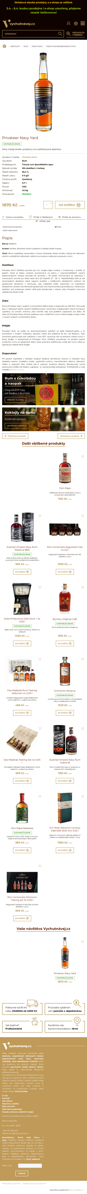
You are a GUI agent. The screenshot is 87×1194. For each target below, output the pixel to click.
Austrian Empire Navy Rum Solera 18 (64, 761)
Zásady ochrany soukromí (34, 1184)
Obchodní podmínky (12, 1109)
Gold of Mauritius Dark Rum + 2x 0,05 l (22, 620)
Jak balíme (7, 1101)
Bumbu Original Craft (65, 619)
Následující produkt (71, 436)
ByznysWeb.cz (76, 1190)
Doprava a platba (10, 1104)
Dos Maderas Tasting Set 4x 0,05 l (22, 761)
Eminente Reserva (64, 690)
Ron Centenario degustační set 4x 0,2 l (65, 548)
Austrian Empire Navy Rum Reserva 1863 (22, 548)
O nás (5, 1096)
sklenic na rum (17, 370)
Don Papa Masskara (22, 828)
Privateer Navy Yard (65, 973)
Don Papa (64, 488)
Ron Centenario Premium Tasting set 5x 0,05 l (22, 898)
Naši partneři (8, 1106)
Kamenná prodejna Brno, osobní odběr (20, 1116)
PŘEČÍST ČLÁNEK (15, 400)
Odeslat (25, 1173)
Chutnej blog (21, 1091)
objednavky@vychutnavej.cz (15, 1133)
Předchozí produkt (15, 436)
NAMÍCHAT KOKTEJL (17, 426)
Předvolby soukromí (11, 1184)
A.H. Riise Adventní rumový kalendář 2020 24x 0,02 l (64, 829)
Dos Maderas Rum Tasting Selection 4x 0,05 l (22, 692)
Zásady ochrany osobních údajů (17, 1112)
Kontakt (6, 1098)
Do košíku (70, 205)
